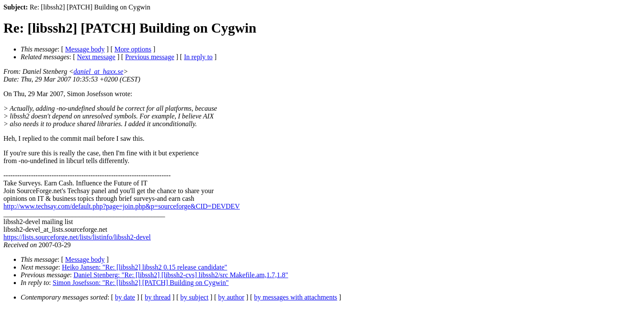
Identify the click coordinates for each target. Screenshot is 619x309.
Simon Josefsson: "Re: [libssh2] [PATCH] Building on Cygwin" (141, 282)
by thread (158, 297)
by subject (194, 297)
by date (125, 297)
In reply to (198, 57)
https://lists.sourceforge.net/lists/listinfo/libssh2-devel (77, 237)
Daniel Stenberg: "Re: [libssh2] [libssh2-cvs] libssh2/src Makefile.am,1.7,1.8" (181, 275)
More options (132, 49)
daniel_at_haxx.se (98, 71)
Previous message (149, 57)
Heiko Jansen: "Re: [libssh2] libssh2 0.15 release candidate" (144, 267)
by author (231, 297)
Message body (85, 49)
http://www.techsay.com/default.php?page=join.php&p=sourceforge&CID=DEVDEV (121, 206)
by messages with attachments (295, 297)
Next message (96, 57)
